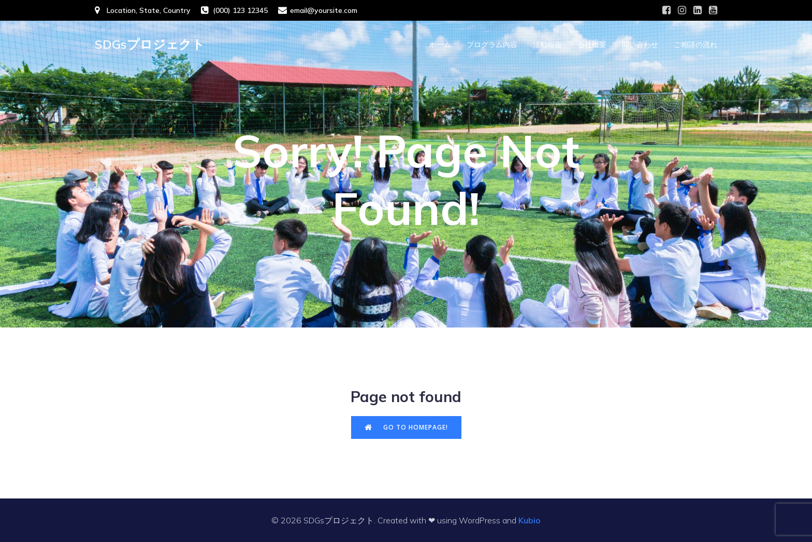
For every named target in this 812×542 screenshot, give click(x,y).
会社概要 (591, 44)
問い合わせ (640, 44)
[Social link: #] (666, 10)
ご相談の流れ (695, 44)
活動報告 (547, 44)
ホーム (440, 44)
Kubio (529, 520)
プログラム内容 (492, 44)
